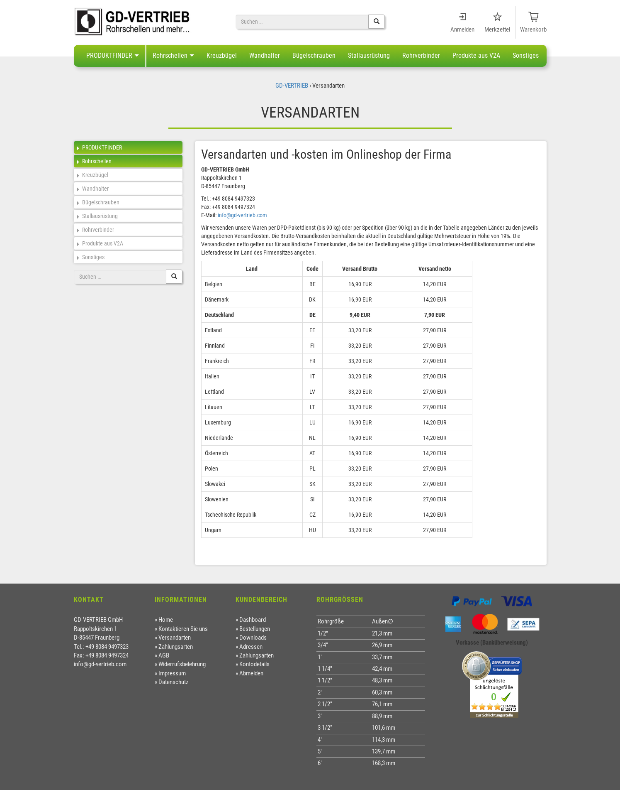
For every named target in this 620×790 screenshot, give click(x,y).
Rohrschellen (170, 55)
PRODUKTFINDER (109, 55)
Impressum (172, 673)
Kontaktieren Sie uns (183, 629)
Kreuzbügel (222, 55)
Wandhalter (264, 55)
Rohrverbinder (421, 55)
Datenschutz (173, 682)
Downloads (253, 637)
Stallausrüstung (369, 55)
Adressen (251, 646)
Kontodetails (254, 664)
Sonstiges (526, 55)
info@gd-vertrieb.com (242, 215)
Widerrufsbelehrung (182, 664)
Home (165, 619)
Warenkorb (533, 29)
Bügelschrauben (314, 55)
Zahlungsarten (175, 646)
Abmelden (251, 673)
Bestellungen (254, 629)
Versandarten (174, 637)
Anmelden (462, 29)
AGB (163, 655)
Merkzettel (497, 29)
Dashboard (252, 619)
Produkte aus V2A (476, 55)
